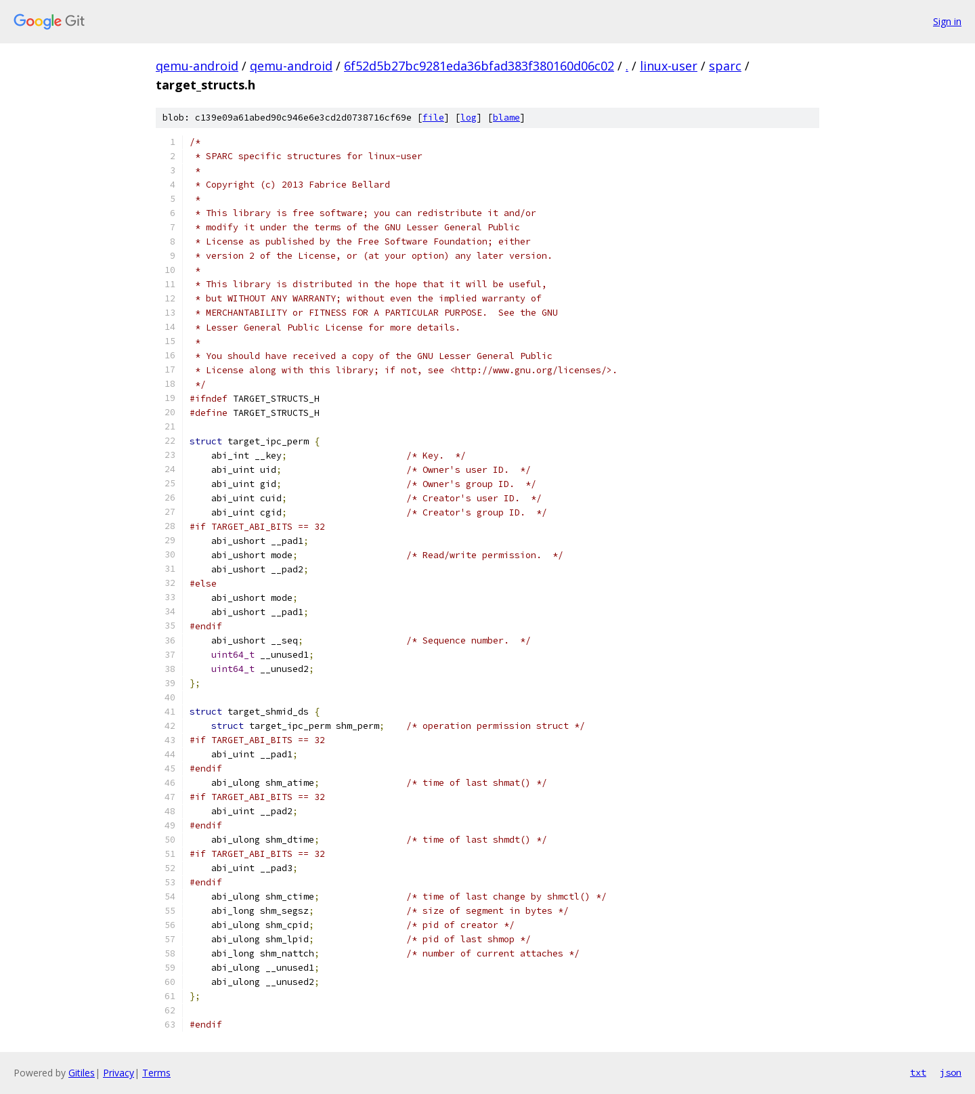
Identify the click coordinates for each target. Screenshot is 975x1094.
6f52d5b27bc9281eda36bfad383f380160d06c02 (479, 66)
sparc (725, 66)
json (950, 1072)
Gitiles (81, 1072)
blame (506, 117)
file (433, 117)
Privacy (118, 1072)
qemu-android (197, 66)
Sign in (947, 21)
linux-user (668, 66)
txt (918, 1072)
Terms (156, 1072)
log (468, 117)
